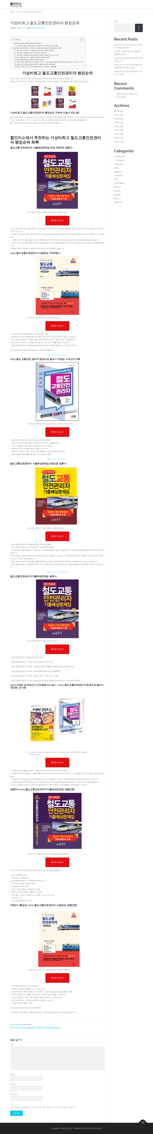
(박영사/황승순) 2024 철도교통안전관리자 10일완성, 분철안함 (36, 67)
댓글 (12, 1045)
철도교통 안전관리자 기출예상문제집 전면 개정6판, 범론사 (35, 50)
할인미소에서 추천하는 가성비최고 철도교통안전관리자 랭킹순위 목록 (37, 48)
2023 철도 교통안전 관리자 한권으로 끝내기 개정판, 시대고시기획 (37, 55)
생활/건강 (117, 172)
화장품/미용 (118, 202)
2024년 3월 (118, 130)
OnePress (77, 1128)
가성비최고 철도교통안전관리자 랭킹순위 (27, 43)
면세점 (116, 168)
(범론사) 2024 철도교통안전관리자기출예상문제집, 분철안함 (35, 64)
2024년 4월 (118, 126)
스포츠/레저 (118, 175)
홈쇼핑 (116, 198)
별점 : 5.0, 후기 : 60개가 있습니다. (57, 572)
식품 (115, 179)
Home (12, 12)
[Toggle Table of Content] (80, 40)
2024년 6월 (118, 118)
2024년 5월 (118, 122)
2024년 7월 (118, 115)
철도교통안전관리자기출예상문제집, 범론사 (30, 60)
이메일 (13, 1084)
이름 (12, 1074)
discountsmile (39, 28)
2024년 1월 (118, 138)
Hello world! (121, 94)
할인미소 (16, 3)
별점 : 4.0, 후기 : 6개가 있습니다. (57, 459)
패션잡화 (117, 194)
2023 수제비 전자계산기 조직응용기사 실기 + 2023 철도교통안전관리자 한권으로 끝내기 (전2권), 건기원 (49, 62)
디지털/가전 (118, 164)
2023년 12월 (119, 141)
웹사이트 (13, 1094)
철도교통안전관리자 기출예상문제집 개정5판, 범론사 (33, 57)
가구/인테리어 (119, 160)
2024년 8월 (118, 111)
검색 (115, 21)
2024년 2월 (118, 134)
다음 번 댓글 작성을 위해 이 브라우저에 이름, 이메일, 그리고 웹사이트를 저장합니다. (43, 1107)
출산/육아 (117, 187)
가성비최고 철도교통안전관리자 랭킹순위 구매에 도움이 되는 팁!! (37, 46)
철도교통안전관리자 (52, 1028)
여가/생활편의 (119, 183)
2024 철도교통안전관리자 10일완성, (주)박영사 (31, 53)
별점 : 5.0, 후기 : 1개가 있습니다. (57, 355)
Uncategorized (17, 1025)
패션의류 (117, 191)
